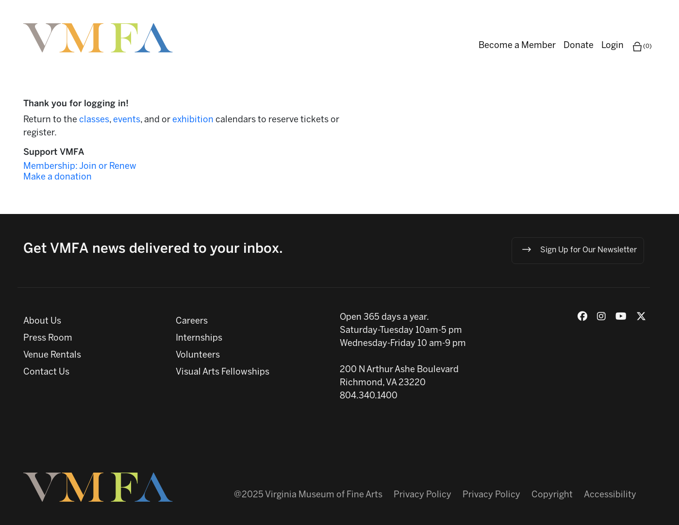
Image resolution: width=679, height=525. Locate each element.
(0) (641, 46)
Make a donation (57, 177)
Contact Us (46, 372)
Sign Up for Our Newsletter (579, 249)
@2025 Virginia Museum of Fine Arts (308, 495)
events (126, 120)
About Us (42, 321)
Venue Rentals (52, 355)
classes (94, 120)
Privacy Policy (422, 495)
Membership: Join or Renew (79, 167)
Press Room (47, 338)
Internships (199, 338)
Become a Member (517, 46)
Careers (192, 321)
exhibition (193, 120)
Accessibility (610, 495)
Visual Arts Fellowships (222, 372)
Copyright (552, 495)
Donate (578, 46)
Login (612, 46)
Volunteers (198, 355)
